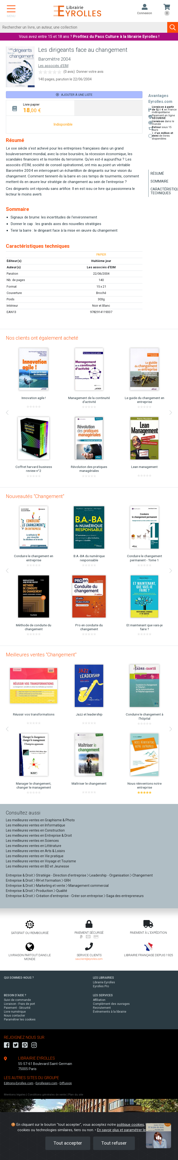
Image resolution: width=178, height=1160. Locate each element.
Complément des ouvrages (111, 1004)
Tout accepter (67, 1143)
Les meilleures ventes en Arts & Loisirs (35, 851)
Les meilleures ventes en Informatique (35, 825)
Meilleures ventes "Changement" (41, 655)
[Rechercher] (83, 27)
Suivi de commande (17, 1000)
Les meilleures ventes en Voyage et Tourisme (41, 861)
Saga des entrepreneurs (125, 896)
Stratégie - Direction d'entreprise (61, 875)
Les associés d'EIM (53, 66)
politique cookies (130, 1125)
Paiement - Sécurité (17, 1007)
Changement (142, 875)
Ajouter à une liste (74, 95)
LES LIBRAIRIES (103, 977)
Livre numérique (15, 1011)
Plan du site (75, 1094)
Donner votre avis (89, 72)
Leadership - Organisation (109, 875)
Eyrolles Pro (101, 986)
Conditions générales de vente (47, 1094)
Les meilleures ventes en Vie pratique (35, 856)
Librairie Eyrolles (104, 982)
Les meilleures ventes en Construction (35, 830)
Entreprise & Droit (19, 875)
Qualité (61, 891)
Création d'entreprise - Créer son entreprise (69, 896)
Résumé (157, 173)
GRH (67, 880)
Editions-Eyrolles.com (18, 1083)
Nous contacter (14, 1015)
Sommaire (159, 181)
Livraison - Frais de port (19, 1004)
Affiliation (99, 1000)
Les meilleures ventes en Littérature (33, 846)
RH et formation (48, 880)
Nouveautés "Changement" (35, 496)
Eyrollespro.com (46, 1083)
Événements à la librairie (109, 1011)
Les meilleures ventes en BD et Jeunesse (37, 866)
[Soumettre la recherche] (172, 27)
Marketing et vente (50, 886)
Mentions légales (14, 1094)
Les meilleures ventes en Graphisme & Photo (40, 820)
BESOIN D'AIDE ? (15, 995)
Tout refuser (114, 1143)
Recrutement (102, 1007)
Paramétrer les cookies (20, 1019)
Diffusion (66, 1083)
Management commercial (88, 886)
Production (44, 891)
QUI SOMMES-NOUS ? (19, 977)
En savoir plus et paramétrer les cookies (129, 1130)
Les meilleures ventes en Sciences (32, 841)
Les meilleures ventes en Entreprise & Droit (39, 835)
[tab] (40, 108)
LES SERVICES (103, 995)
